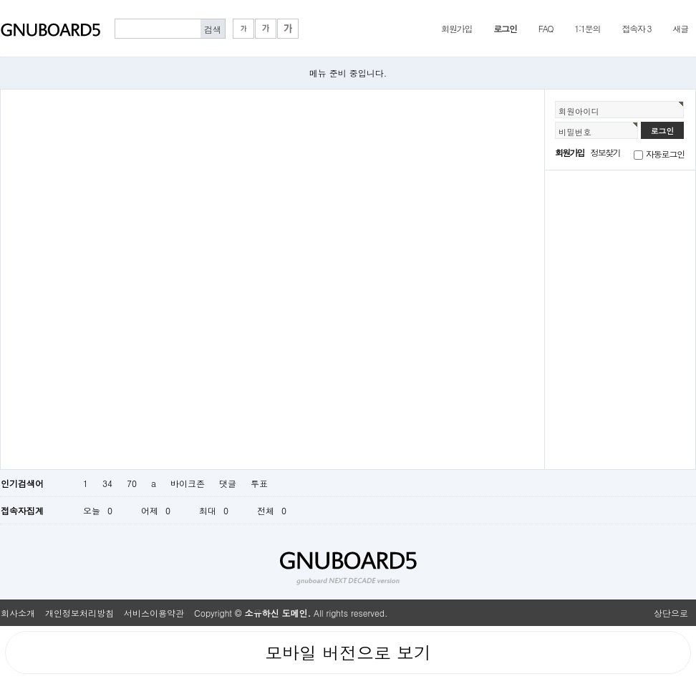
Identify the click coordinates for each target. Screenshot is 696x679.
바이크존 (187, 483)
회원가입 (456, 28)
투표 (259, 483)
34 (107, 483)
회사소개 (18, 613)
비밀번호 (575, 132)
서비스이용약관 (154, 613)
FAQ (546, 28)
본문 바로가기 (0, 0)
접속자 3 (636, 28)
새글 (680, 28)
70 (132, 483)
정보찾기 (605, 152)
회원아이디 (579, 111)
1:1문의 (587, 28)
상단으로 (671, 613)
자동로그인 (665, 154)
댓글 (227, 483)
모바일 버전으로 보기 (348, 652)
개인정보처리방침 (79, 613)
